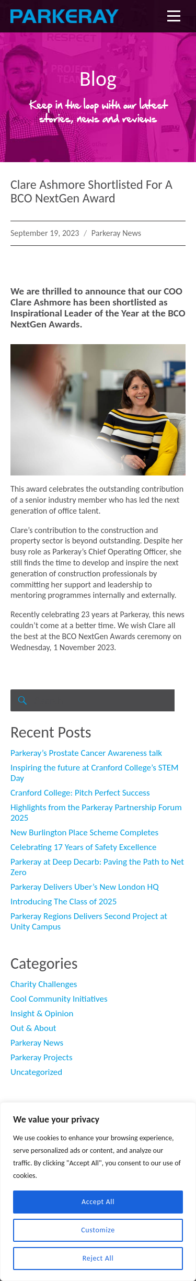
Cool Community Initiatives (59, 998)
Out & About (33, 1028)
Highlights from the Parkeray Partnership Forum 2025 (96, 812)
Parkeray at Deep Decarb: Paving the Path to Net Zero (97, 867)
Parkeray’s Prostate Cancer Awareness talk (86, 752)
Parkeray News (116, 233)
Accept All (98, 1201)
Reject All (98, 1258)
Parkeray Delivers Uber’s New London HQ (84, 886)
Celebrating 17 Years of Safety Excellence (83, 847)
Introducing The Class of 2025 (63, 901)
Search (21, 710)
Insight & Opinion (41, 1013)
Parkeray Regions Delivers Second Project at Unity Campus (88, 921)
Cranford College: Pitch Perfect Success (80, 792)
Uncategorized (36, 1072)
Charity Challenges (43, 984)
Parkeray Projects (41, 1057)
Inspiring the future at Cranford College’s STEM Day (94, 773)
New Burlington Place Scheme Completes (84, 832)
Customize (98, 1230)
